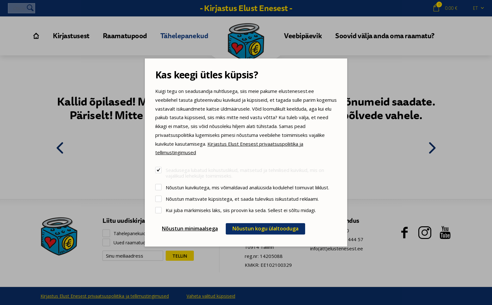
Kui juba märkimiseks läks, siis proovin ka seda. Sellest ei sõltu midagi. (241, 210)
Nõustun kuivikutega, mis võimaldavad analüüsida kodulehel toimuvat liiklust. (247, 187)
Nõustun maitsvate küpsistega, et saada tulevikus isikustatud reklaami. (242, 199)
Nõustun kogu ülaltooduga (265, 228)
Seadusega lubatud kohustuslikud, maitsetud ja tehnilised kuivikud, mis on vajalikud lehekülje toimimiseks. (245, 173)
